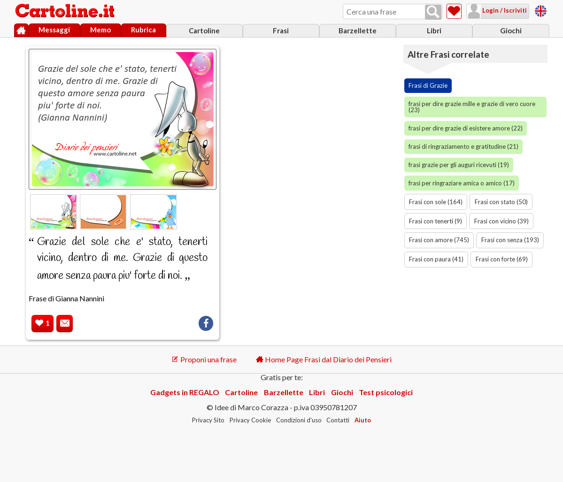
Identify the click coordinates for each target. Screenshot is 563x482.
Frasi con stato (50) (501, 202)
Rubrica (143, 29)
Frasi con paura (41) (436, 259)
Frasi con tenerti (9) (435, 221)
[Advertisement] (316, 101)
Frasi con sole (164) (436, 202)
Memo (100, 29)
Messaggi (54, 29)
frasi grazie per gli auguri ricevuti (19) (459, 164)
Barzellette (358, 30)
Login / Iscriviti (504, 10)
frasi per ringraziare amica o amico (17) (462, 183)
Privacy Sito (208, 420)
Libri (434, 30)
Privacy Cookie (250, 420)
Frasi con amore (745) (439, 240)
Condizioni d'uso (299, 420)
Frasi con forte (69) (502, 259)
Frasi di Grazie (428, 85)
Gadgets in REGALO (184, 392)
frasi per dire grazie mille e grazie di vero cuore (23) (472, 107)
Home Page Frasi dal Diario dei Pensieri (324, 359)
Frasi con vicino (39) (501, 221)
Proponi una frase (204, 359)
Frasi (281, 30)
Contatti (337, 420)
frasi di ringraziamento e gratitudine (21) (463, 146)
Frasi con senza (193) (510, 240)
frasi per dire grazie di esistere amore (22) (466, 128)
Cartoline (204, 30)
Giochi (511, 30)
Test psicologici (386, 392)
